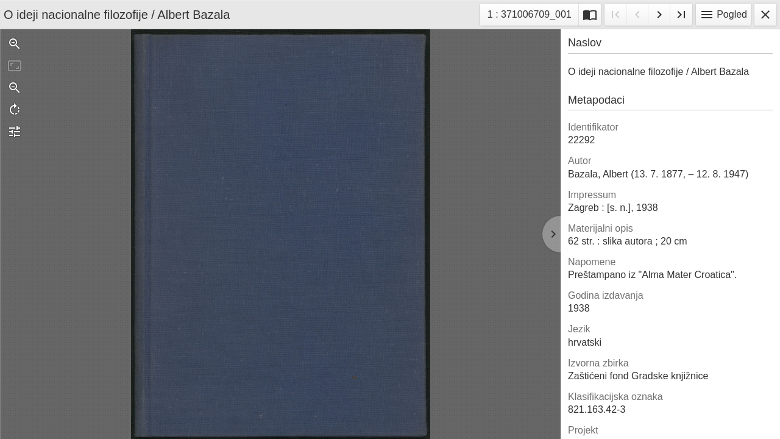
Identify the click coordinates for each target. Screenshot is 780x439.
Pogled (723, 14)
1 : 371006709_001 (529, 16)
